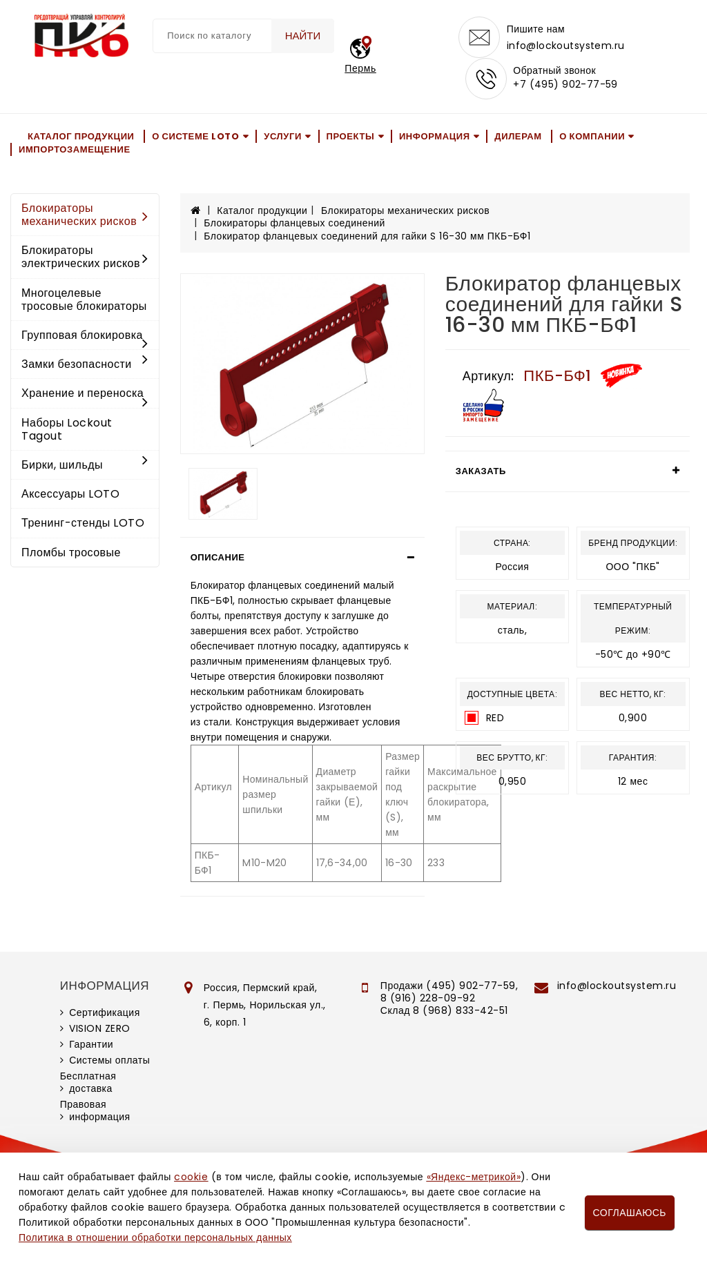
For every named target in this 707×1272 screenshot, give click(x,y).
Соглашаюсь (629, 1213)
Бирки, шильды (84, 465)
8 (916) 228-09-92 (428, 998)
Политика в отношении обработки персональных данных (155, 1237)
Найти (303, 35)
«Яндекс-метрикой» (474, 1177)
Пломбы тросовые (71, 552)
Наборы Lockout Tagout (67, 429)
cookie (191, 1177)
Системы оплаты (109, 1060)
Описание (218, 557)
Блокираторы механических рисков (84, 214)
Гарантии (91, 1044)
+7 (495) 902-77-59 (565, 84)
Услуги (283, 136)
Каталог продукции (81, 136)
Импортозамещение (74, 149)
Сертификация (104, 1012)
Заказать (481, 471)
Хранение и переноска (84, 394)
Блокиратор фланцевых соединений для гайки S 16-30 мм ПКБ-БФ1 (367, 236)
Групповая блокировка (84, 336)
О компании (592, 136)
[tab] (302, 558)
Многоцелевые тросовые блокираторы (84, 299)
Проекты (351, 136)
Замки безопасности (84, 364)
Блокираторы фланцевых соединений (294, 223)
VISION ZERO (99, 1028)
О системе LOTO (195, 136)
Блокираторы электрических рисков (84, 256)
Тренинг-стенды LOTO (82, 523)
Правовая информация (95, 1110)
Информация (434, 136)
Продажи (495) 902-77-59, (449, 985)
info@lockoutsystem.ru (566, 45)
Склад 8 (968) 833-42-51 (444, 1010)
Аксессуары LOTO (70, 494)
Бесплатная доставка (88, 1082)
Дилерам (517, 136)
